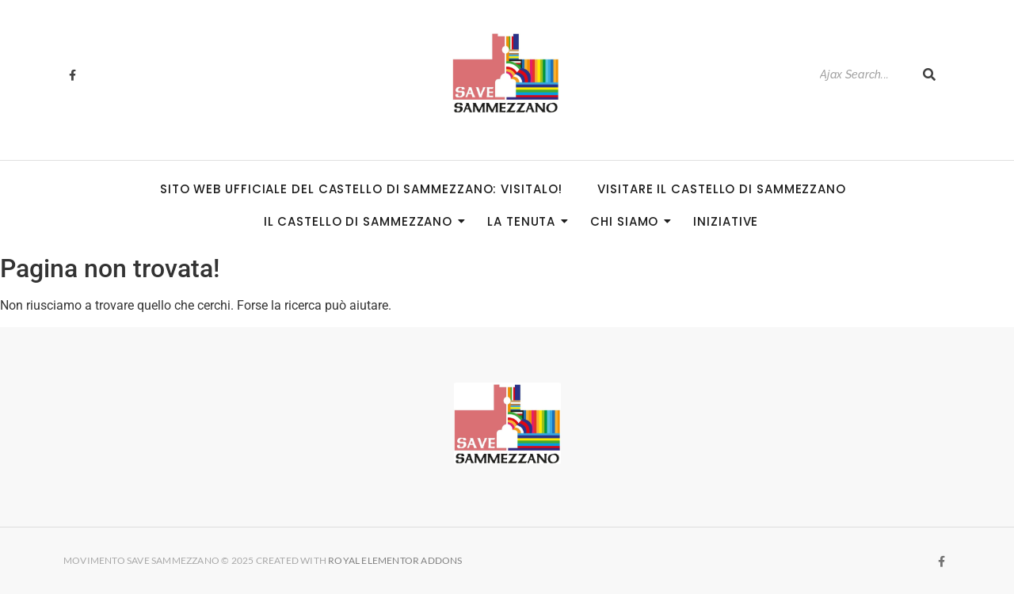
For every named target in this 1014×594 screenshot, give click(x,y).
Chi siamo (629, 221)
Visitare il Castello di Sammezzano (721, 189)
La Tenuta (526, 221)
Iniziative (725, 221)
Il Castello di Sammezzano (363, 221)
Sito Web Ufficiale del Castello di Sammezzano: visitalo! (361, 189)
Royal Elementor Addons (396, 560)
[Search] (863, 75)
